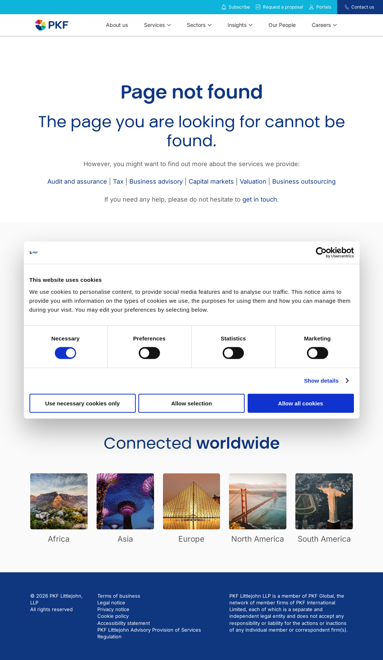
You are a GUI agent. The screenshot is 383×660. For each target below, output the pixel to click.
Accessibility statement (123, 623)
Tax (118, 181)
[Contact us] (342, 7)
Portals (323, 7)
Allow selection (191, 403)
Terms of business (118, 596)
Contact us (362, 7)
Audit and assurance (77, 181)
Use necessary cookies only (82, 403)
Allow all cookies (300, 403)
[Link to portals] (311, 7)
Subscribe (239, 7)
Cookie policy (113, 616)
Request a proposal (283, 7)
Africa (59, 539)
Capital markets (211, 181)
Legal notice (111, 602)
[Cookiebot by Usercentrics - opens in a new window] (321, 252)
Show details (321, 380)
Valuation (253, 181)
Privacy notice (113, 609)
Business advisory (156, 181)
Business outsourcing (304, 181)
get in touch (259, 199)
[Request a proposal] (258, 7)
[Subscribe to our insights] (224, 7)
